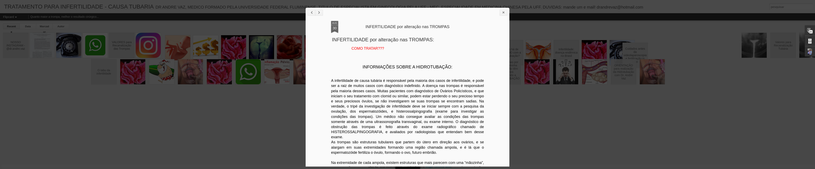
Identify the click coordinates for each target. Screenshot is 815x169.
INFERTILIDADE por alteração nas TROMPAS (407, 26)
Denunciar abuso (442, 167)
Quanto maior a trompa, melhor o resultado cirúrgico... (64, 16)
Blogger (429, 167)
